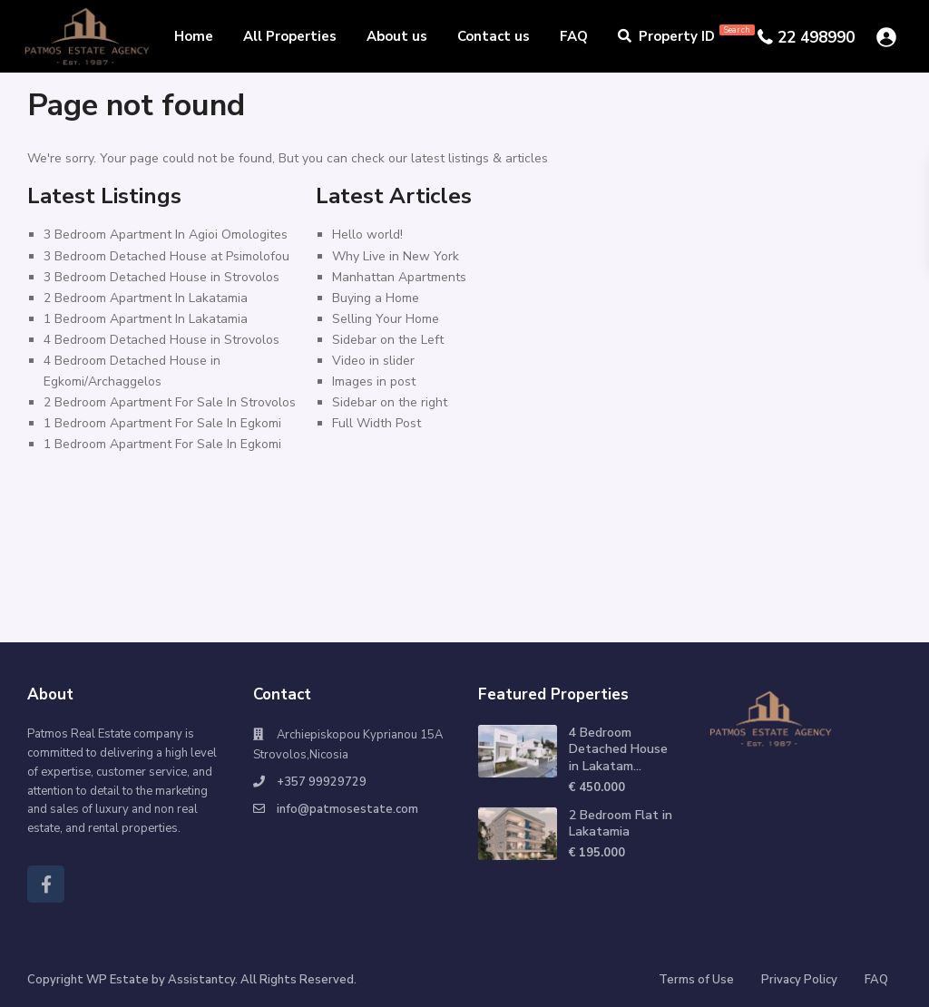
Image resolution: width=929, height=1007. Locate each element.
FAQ (574, 36)
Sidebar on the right (389, 402)
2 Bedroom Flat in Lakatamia (620, 823)
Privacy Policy (799, 980)
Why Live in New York (395, 256)
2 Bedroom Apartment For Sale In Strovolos (170, 402)
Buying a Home (375, 298)
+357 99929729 (322, 782)
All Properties (290, 36)
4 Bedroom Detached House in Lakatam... (618, 749)
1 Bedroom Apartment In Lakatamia (146, 319)
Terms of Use (696, 980)
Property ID (687, 36)
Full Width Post (376, 423)
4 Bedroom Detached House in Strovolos (161, 339)
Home (193, 36)
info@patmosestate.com (347, 809)
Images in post (374, 381)
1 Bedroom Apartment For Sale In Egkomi (162, 423)
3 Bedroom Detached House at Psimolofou (166, 256)
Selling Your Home (385, 319)
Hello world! (367, 234)
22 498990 (816, 37)
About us (397, 36)
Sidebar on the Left (388, 339)
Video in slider (373, 360)
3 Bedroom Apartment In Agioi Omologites (166, 234)
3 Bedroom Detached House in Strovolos (161, 277)
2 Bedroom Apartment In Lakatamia (146, 298)
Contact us (493, 36)
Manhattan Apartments (399, 277)
